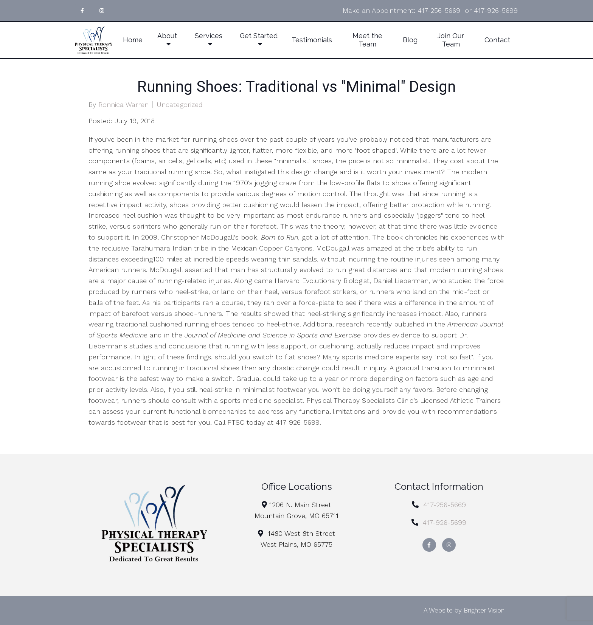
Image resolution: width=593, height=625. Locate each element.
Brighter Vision (484, 610)
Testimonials (312, 40)
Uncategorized (180, 104)
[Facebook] (82, 10)
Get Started (259, 36)
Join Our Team (451, 40)
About (167, 36)
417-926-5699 (496, 10)
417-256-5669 (439, 10)
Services (208, 36)
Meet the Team (367, 40)
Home (133, 40)
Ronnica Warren (123, 104)
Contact (497, 40)
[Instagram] (102, 10)
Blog (410, 40)
